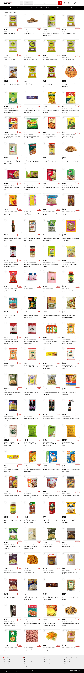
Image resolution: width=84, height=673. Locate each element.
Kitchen (37, 7)
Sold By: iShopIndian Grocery (68, 83)
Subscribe (46, 662)
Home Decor (71, 7)
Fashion (60, 7)
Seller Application (68, 662)
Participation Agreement (70, 657)
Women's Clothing (30, 7)
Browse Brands (28, 662)
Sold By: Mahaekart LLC (48, 288)
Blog (25, 666)
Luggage (65, 7)
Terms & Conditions (9, 662)
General (23, 7)
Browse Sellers (28, 664)
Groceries (14, 7)
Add (19, 29)
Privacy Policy (7, 664)
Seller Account (68, 664)
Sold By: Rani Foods (28, 211)
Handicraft (55, 7)
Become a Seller (68, 660)
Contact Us (47, 660)
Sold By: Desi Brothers (9, 314)
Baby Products (43, 7)
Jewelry (19, 7)
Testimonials (7, 660)
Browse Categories (29, 657)
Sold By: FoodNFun (47, 390)
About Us (6, 657)
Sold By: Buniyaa (7, 31)
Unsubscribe (47, 664)
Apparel (50, 7)
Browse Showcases (29, 660)
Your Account (47, 657)
